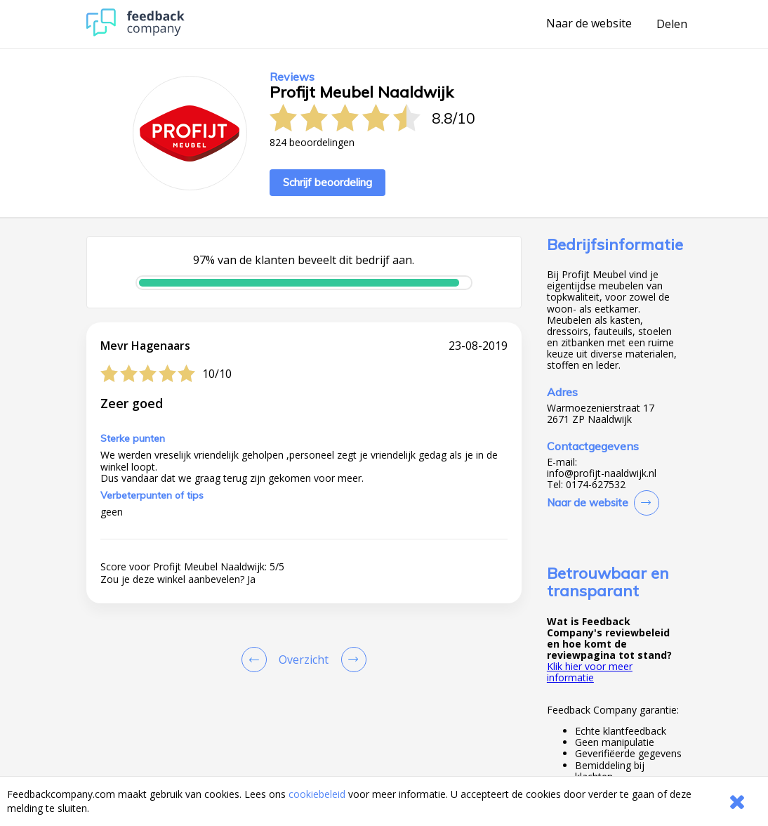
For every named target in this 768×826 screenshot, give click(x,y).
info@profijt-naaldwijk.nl (601, 473)
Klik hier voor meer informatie (590, 672)
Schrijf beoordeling (327, 182)
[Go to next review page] (351, 659)
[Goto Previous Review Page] (256, 659)
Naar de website (589, 24)
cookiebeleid (317, 794)
